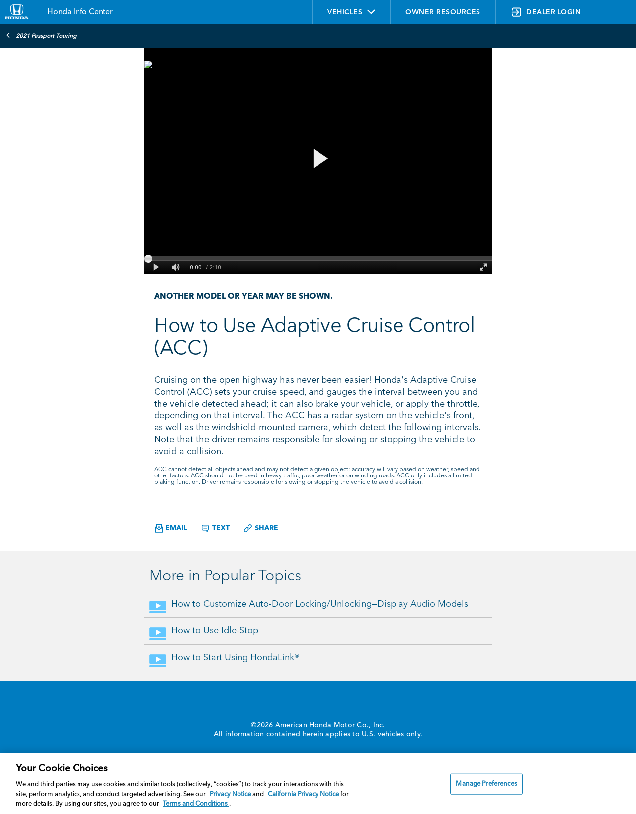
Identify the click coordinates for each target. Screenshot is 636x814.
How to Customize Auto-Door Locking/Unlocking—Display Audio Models (319, 604)
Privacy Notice (231, 794)
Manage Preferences (486, 784)
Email (171, 528)
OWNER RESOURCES (442, 12)
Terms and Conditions (196, 804)
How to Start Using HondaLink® (235, 657)
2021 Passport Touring (41, 35)
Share (260, 528)
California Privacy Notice (304, 794)
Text (215, 528)
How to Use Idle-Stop (214, 630)
